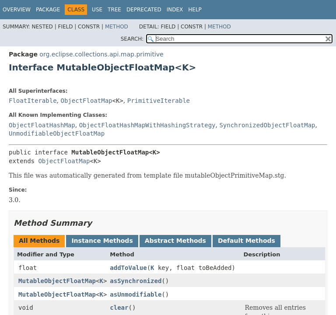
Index (175, 10)
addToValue (128, 267)
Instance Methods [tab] (102, 240)
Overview (17, 10)
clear (119, 307)
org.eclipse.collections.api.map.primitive (101, 54)
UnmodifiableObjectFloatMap (57, 133)
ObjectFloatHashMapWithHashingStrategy (147, 125)
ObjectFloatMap (86, 100)
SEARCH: (132, 39)
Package (48, 10)
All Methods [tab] (39, 240)
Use (97, 10)
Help (195, 10)
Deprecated (143, 10)
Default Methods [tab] (246, 240)
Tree (114, 10)
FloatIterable (33, 100)
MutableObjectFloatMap (57, 280)
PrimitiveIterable (158, 100)
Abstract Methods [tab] (175, 240)
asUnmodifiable (135, 294)
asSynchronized (135, 280)
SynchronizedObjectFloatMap (267, 125)
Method (116, 27)
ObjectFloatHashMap (42, 125)
